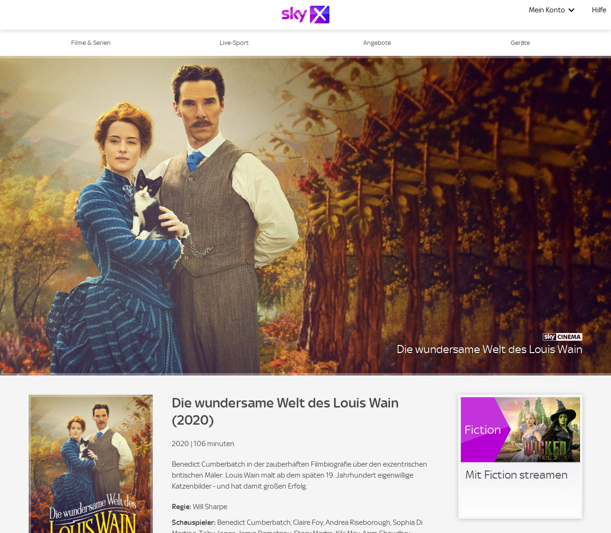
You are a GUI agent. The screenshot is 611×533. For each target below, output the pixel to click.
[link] (520, 457)
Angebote (377, 42)
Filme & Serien (91, 42)
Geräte (520, 42)
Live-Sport (234, 42)
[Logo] (305, 14)
